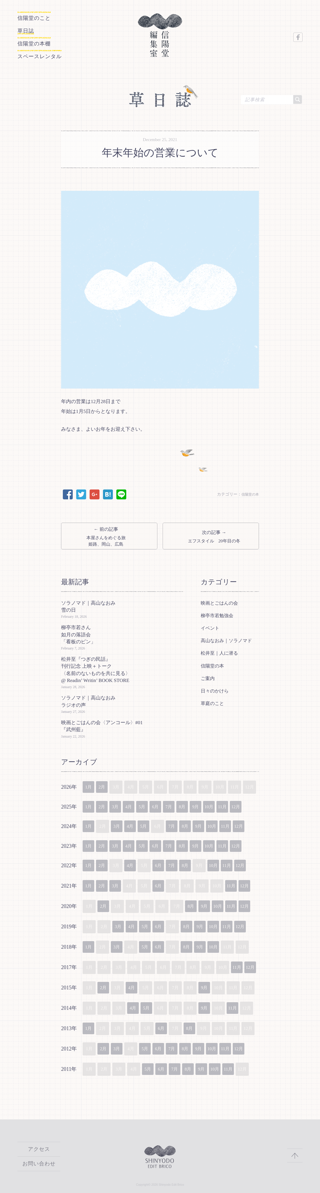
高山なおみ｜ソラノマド (226, 638)
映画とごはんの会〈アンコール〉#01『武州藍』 (102, 724)
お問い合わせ (39, 1163)
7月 (178, 805)
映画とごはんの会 (219, 601)
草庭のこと (212, 701)
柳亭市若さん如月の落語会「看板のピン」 (78, 633)
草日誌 (29, 29)
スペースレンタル (51, 51)
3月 (118, 805)
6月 (163, 805)
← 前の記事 (109, 533)
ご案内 (208, 676)
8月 (193, 805)
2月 (104, 785)
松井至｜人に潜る (219, 651)
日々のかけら (215, 689)
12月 (252, 805)
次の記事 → (211, 533)
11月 (237, 805)
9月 (208, 805)
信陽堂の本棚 (41, 40)
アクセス (39, 1149)
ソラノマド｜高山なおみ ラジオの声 (90, 699)
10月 (222, 805)
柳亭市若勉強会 (217, 613)
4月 (133, 805)
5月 (148, 805)
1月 (89, 785)
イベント (210, 626)
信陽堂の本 (249, 489)
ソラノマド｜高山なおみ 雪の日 (90, 605)
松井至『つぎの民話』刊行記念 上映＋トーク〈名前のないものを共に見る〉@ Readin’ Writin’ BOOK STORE (95, 668)
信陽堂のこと (32, 18)
